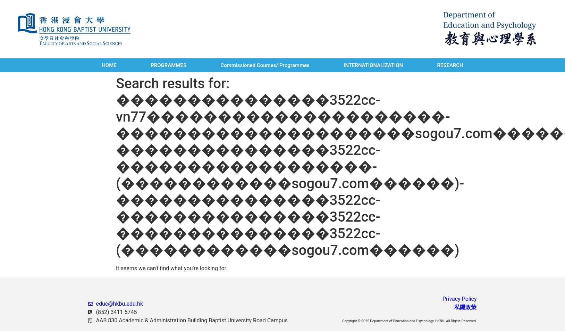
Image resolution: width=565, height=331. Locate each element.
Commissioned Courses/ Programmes (264, 65)
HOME (109, 65)
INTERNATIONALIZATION (373, 65)
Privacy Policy (459, 299)
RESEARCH (450, 65)
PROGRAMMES (168, 65)
